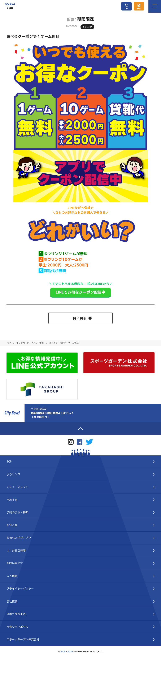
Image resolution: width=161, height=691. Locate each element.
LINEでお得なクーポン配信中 (80, 292)
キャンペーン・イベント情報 (30, 342)
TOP (8, 342)
